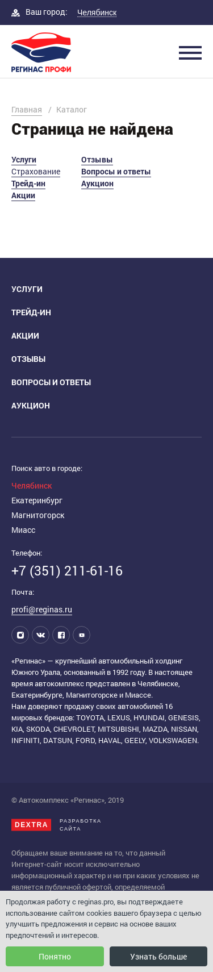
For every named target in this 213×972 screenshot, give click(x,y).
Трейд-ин (28, 183)
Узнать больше (158, 956)
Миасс (23, 529)
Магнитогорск (37, 515)
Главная (26, 109)
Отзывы (97, 159)
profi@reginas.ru (41, 609)
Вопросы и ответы (116, 171)
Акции (23, 195)
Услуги (23, 159)
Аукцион (97, 183)
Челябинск (31, 485)
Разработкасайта (56, 825)
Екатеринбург (36, 500)
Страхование (35, 171)
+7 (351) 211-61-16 (67, 570)
